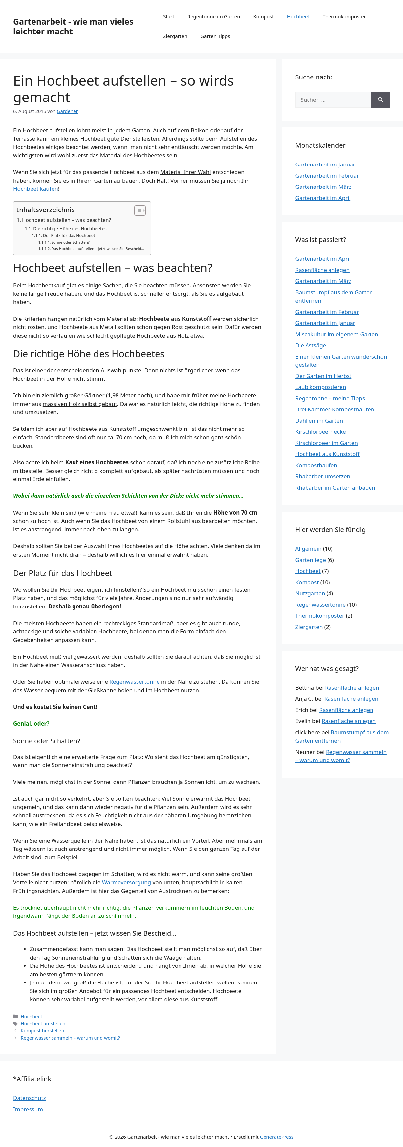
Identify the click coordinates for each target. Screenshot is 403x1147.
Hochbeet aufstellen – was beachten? (66, 220)
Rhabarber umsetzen (322, 476)
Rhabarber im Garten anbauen (335, 487)
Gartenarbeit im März (323, 186)
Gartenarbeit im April (323, 198)
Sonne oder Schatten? (71, 242)
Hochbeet (298, 16)
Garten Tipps (215, 36)
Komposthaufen (316, 465)
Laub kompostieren (320, 387)
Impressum (28, 1109)
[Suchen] (380, 100)
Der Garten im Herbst (323, 376)
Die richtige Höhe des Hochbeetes (70, 228)
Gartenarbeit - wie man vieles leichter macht (73, 26)
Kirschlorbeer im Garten (326, 443)
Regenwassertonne (134, 681)
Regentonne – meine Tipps (330, 398)
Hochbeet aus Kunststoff (327, 454)
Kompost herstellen (42, 1030)
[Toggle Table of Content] (136, 210)
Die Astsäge (310, 345)
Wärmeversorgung (126, 882)
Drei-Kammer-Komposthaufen (334, 409)
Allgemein (308, 548)
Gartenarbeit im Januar (325, 164)
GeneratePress (277, 1137)
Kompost (263, 16)
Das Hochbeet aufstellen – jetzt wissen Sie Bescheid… (98, 248)
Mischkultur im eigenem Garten (336, 334)
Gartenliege (310, 559)
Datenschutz (29, 1098)
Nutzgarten (310, 593)
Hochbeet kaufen (35, 188)
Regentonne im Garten (213, 16)
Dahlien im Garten (319, 420)
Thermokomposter (344, 16)
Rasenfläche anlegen (322, 270)
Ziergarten (175, 36)
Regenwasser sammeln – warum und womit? (70, 1038)
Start (168, 16)
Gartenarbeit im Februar (327, 175)
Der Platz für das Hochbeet (69, 235)
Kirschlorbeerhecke (320, 431)
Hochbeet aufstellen (43, 1023)
